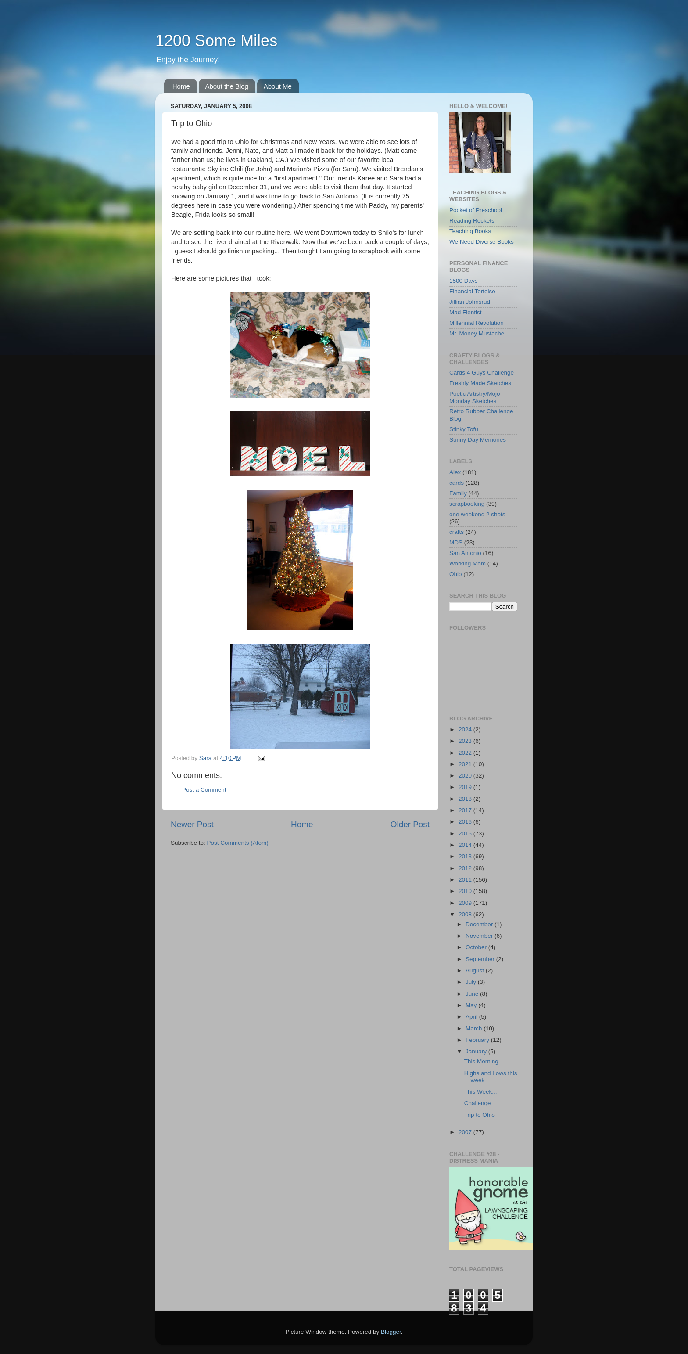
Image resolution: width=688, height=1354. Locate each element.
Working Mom (467, 563)
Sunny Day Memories (477, 439)
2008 (466, 914)
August (476, 970)
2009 (466, 903)
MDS (455, 542)
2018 (466, 799)
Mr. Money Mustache (476, 333)
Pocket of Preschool (475, 210)
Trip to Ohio (479, 1115)
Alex (455, 472)
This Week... (480, 1091)
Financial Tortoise (472, 291)
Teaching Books (470, 231)
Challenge (477, 1103)
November (480, 936)
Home (181, 86)
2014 (466, 845)
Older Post (410, 824)
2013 (466, 856)
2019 (466, 787)
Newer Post (192, 824)
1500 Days (463, 280)
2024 (466, 729)
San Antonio (465, 553)
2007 (466, 1132)
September (481, 959)
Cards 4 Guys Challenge (481, 372)
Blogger (391, 1332)
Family (458, 493)
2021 (466, 764)
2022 (466, 752)
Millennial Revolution (476, 323)
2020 (466, 775)
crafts (456, 532)
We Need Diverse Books (481, 241)
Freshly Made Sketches (480, 383)
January (477, 1051)
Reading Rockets (471, 220)
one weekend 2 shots (477, 514)
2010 (466, 891)
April (472, 1016)
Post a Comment (204, 789)
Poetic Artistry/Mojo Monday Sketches (474, 397)
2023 (466, 741)
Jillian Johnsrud (469, 302)
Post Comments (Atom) (238, 842)
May (472, 1005)
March (475, 1028)
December (480, 924)
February (478, 1040)
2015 (466, 833)
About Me (278, 86)
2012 (466, 868)
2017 (466, 810)
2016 (466, 821)
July (472, 982)
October (477, 947)
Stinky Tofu (463, 429)
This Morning (481, 1061)
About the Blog (226, 86)
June (473, 993)
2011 (466, 879)
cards (456, 482)
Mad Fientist (465, 312)
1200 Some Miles (216, 41)
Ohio (455, 574)
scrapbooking (466, 504)
